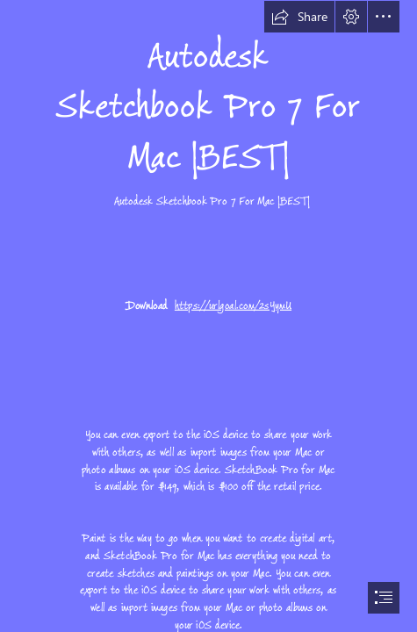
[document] (208, 316)
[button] (299, 16)
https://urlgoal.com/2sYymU (233, 305)
